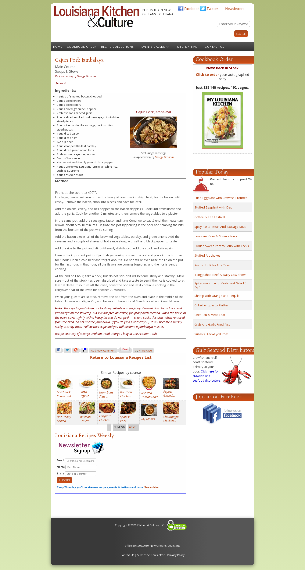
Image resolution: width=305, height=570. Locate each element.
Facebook (192, 8)
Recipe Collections (117, 47)
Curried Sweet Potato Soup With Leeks (221, 246)
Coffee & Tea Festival (209, 217)
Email (76, 461)
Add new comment (103, 350)
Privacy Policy (176, 555)
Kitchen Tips (187, 47)
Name (77, 467)
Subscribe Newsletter (151, 555)
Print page (143, 351)
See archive (151, 487)
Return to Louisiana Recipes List (121, 357)
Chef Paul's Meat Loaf (209, 315)
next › (133, 427)
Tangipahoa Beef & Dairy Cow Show (219, 275)
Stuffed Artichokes (207, 255)
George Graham (164, 157)
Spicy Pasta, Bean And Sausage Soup (220, 227)
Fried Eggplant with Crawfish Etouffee (220, 198)
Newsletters (234, 8)
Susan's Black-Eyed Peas (211, 334)
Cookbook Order (82, 47)
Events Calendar (155, 47)
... (85, 394)
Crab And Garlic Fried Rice (212, 325)
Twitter (212, 8)
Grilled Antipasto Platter (211, 305)
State (76, 473)
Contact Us (214, 47)
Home (57, 47)
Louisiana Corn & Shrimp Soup (215, 236)
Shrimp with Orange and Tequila (217, 296)
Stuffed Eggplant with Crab (213, 207)
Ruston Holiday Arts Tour (212, 265)
